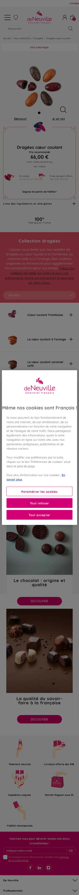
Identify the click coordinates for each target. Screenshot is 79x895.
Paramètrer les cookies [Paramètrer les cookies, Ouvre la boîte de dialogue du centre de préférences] (39, 491)
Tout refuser (39, 503)
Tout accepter (39, 515)
